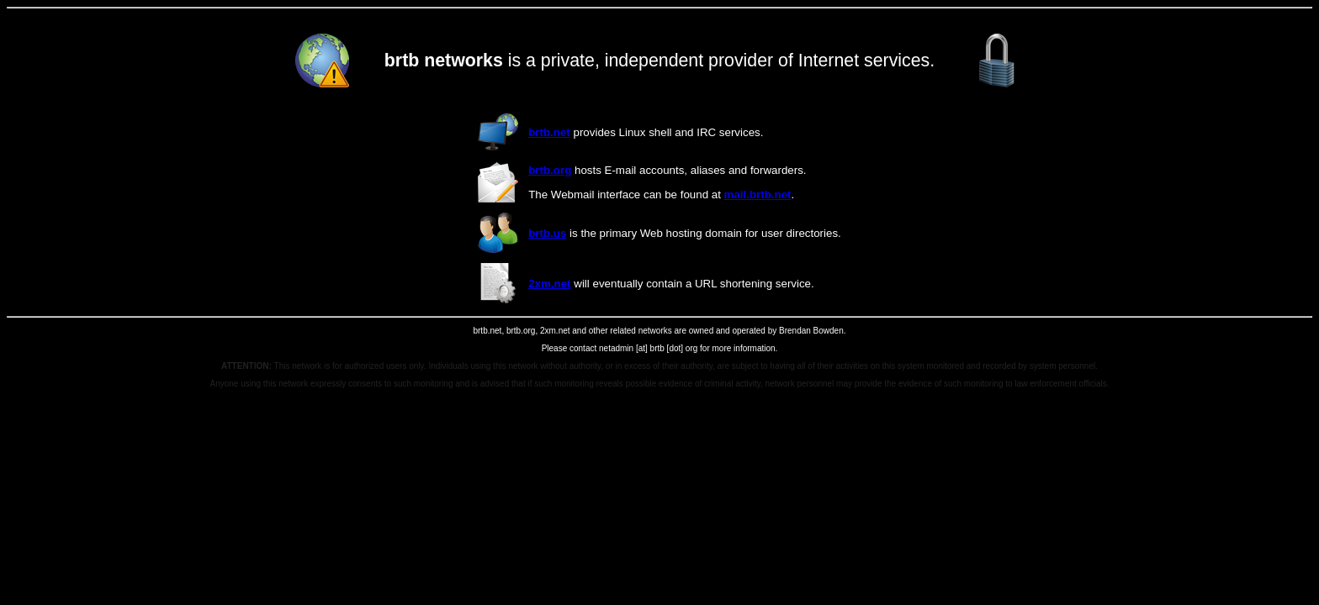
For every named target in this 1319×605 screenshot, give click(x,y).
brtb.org (549, 170)
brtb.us (547, 233)
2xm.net (549, 283)
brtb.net (549, 132)
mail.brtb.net (758, 194)
